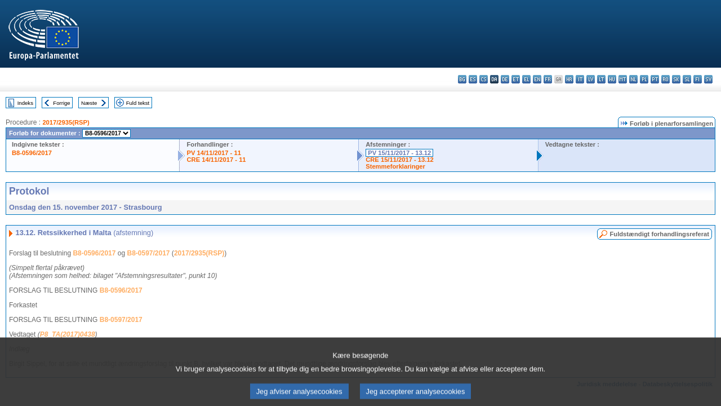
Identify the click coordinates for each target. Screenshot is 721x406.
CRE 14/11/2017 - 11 (216, 159)
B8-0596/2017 (32, 152)
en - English (537, 79)
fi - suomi (697, 79)
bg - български (462, 79)
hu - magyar (612, 79)
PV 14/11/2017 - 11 (213, 152)
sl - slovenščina (687, 79)
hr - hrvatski (569, 79)
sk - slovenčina (676, 79)
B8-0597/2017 (148, 253)
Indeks (25, 103)
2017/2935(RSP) (65, 122)
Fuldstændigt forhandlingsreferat (659, 234)
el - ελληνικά (526, 79)
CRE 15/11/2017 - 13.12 (400, 159)
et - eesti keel (515, 79)
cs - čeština (483, 79)
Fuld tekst (138, 103)
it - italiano (580, 79)
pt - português (655, 79)
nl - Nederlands (633, 79)
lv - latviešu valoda (590, 79)
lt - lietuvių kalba (601, 79)
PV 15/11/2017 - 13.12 (399, 152)
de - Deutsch (505, 79)
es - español (473, 79)
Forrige (61, 103)
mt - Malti (622, 79)
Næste (89, 103)
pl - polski (644, 79)
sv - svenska (708, 79)
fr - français (548, 79)
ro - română (665, 79)
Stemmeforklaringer (395, 166)
